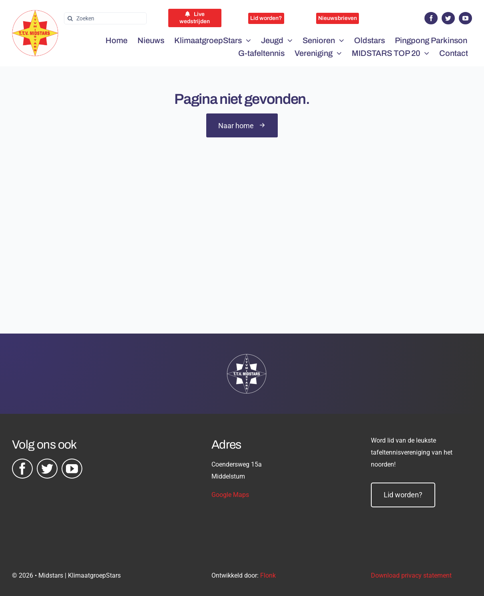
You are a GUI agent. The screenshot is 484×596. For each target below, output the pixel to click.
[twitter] (448, 18)
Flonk (268, 575)
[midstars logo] (35, 14)
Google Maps (230, 495)
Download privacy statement (411, 575)
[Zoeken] (105, 18)
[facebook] (431, 18)
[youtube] (465, 18)
